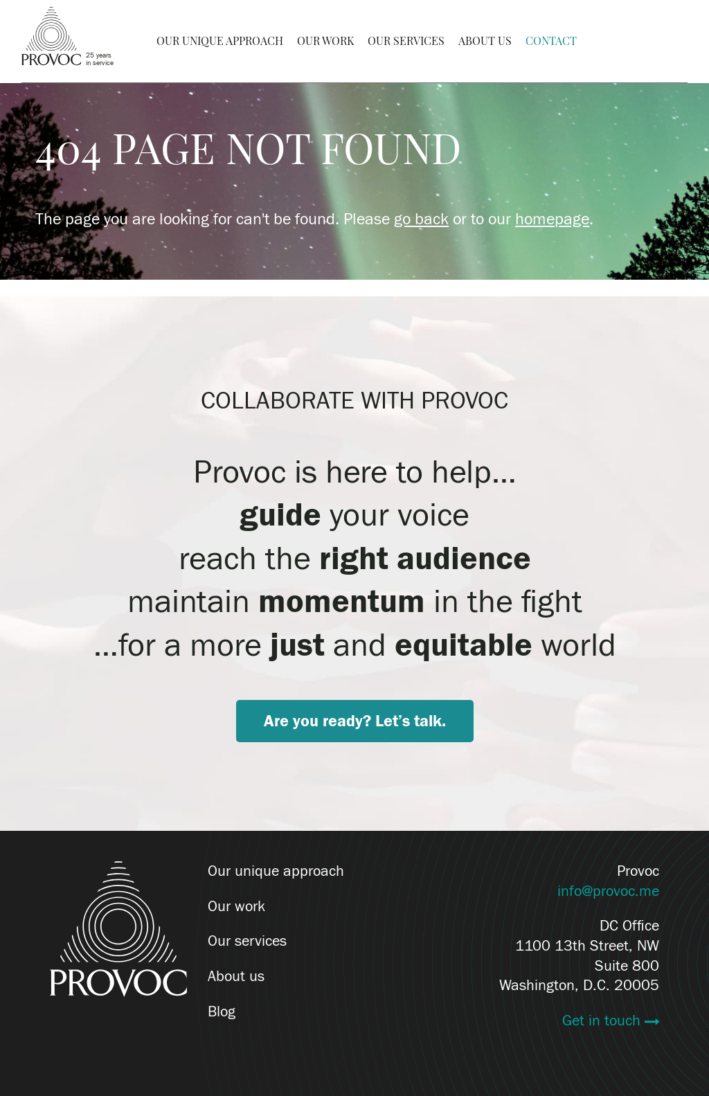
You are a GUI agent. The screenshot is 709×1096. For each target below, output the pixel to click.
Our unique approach (276, 871)
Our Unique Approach (219, 41)
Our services (247, 941)
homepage (552, 219)
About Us (485, 41)
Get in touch (603, 1021)
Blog (221, 1012)
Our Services (406, 41)
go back (421, 219)
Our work (236, 906)
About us (236, 976)
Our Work (325, 41)
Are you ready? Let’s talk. (355, 721)
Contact (551, 41)
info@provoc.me (608, 891)
